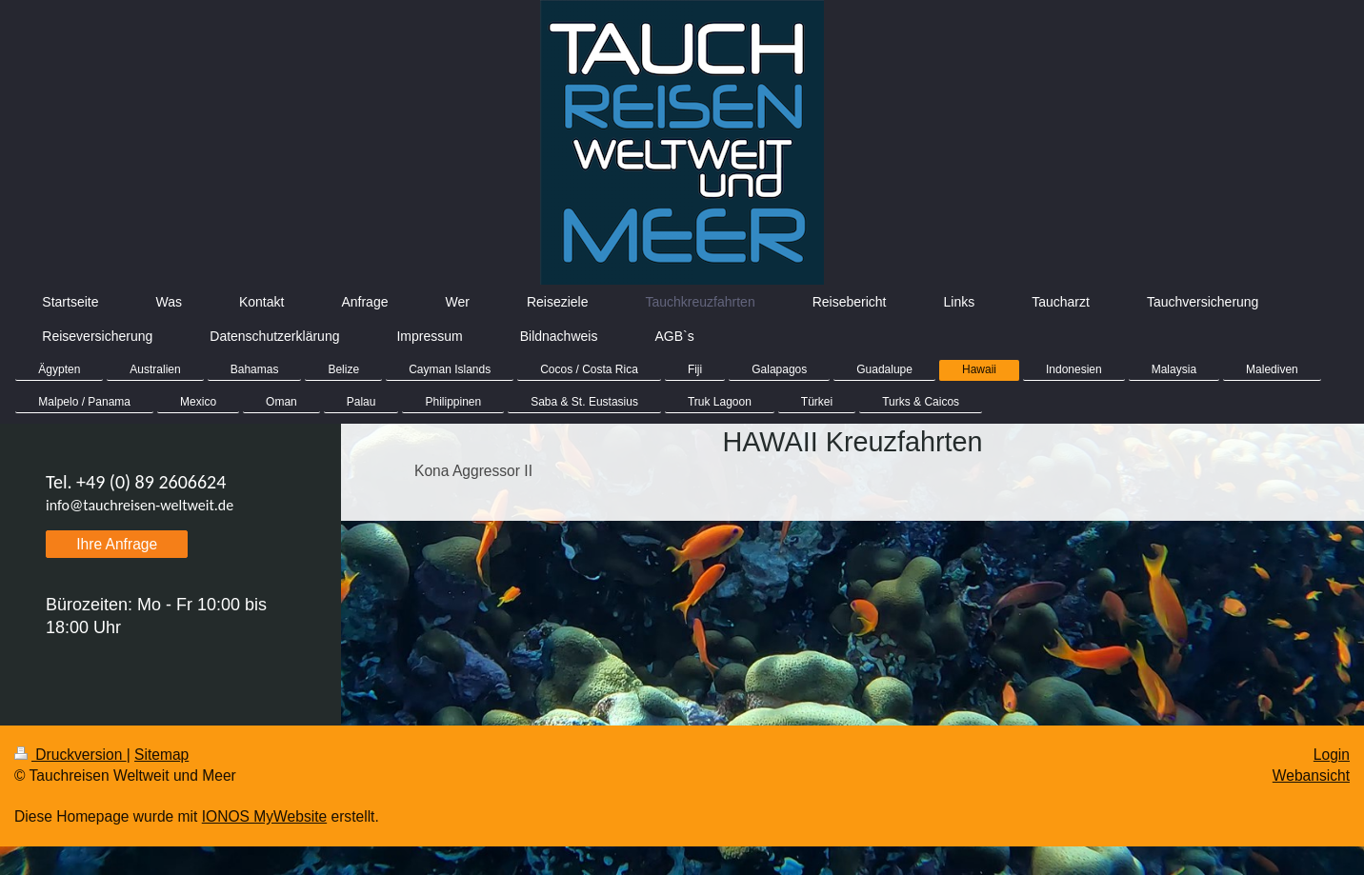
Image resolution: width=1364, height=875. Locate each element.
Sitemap (161, 754)
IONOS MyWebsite (264, 816)
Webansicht (1311, 775)
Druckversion (70, 754)
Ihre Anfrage (116, 544)
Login (1332, 754)
